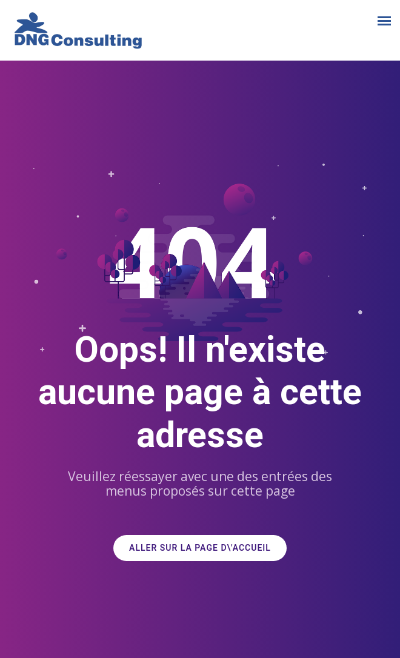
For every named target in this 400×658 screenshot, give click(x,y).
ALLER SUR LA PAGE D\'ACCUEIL (200, 548)
